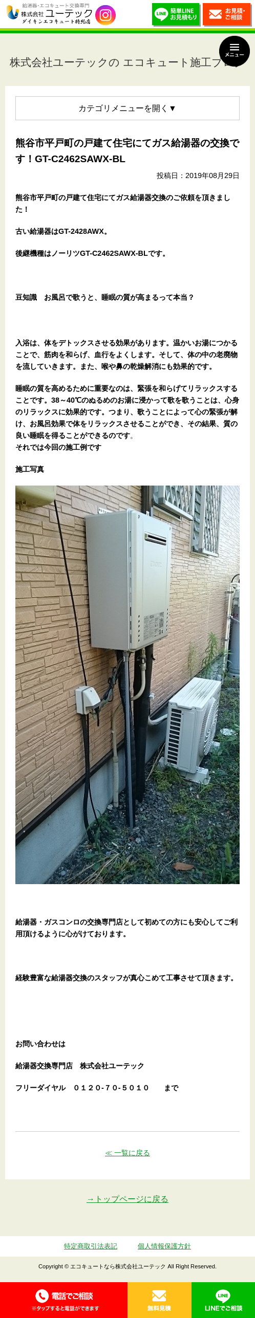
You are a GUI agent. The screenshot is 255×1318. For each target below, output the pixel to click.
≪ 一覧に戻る (127, 1153)
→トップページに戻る (127, 1199)
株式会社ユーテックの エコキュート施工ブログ (127, 62)
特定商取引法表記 (90, 1246)
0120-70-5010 (64, 1300)
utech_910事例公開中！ (105, 15)
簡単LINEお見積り (176, 16)
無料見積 (160, 1300)
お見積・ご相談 (227, 16)
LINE (224, 1300)
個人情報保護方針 (164, 1246)
